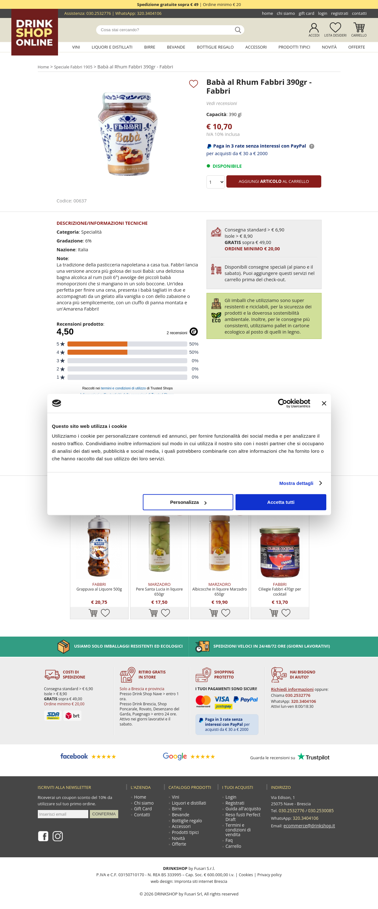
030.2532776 (98, 13)
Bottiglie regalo (215, 47)
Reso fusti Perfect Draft (242, 809)
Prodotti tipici (294, 47)
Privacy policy (269, 869)
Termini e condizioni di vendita (238, 823)
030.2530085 (319, 801)
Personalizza (188, 502)
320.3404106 (149, 13)
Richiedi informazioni (291, 680)
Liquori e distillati (112, 47)
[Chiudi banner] (324, 403)
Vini (76, 47)
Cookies (245, 869)
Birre (149, 47)
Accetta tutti (281, 502)
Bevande (176, 47)
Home (267, 13)
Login (322, 13)
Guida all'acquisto (243, 801)
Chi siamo (286, 13)
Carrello (359, 35)
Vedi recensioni (221, 103)
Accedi (314, 35)
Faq (229, 835)
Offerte (356, 47)
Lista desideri (335, 35)
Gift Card (306, 13)
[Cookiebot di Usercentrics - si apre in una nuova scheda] (282, 403)
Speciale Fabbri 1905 (76, 66)
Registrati (339, 13)
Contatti (359, 13)
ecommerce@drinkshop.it (308, 813)
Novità (329, 47)
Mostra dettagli (296, 483)
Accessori (256, 47)
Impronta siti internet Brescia (201, 876)
